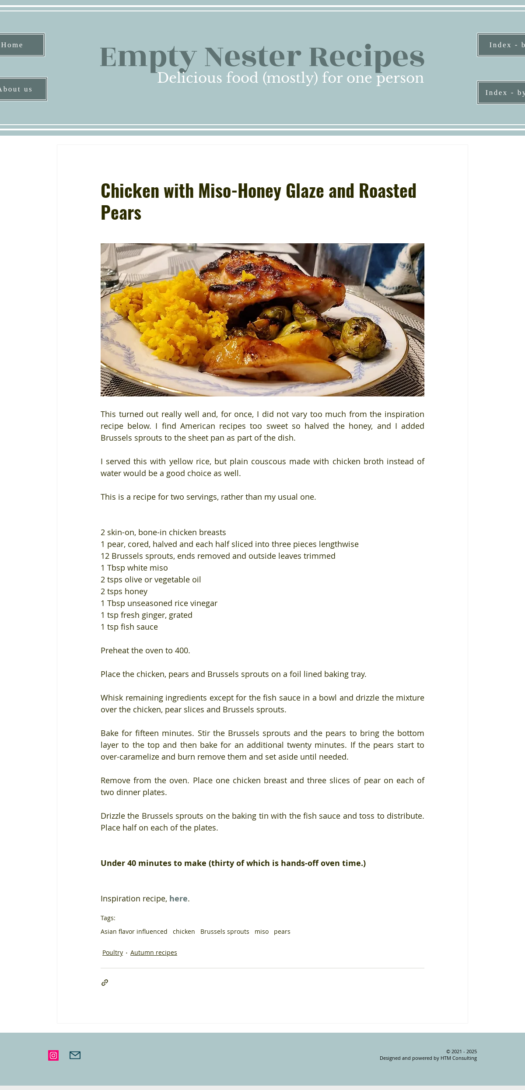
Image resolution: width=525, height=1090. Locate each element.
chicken (184, 931)
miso (262, 931)
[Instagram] (53, 1055)
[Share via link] (105, 982)
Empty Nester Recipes (262, 56)
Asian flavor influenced (134, 931)
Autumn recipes (153, 952)
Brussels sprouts (224, 931)
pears (282, 931)
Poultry (112, 952)
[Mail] (75, 1055)
